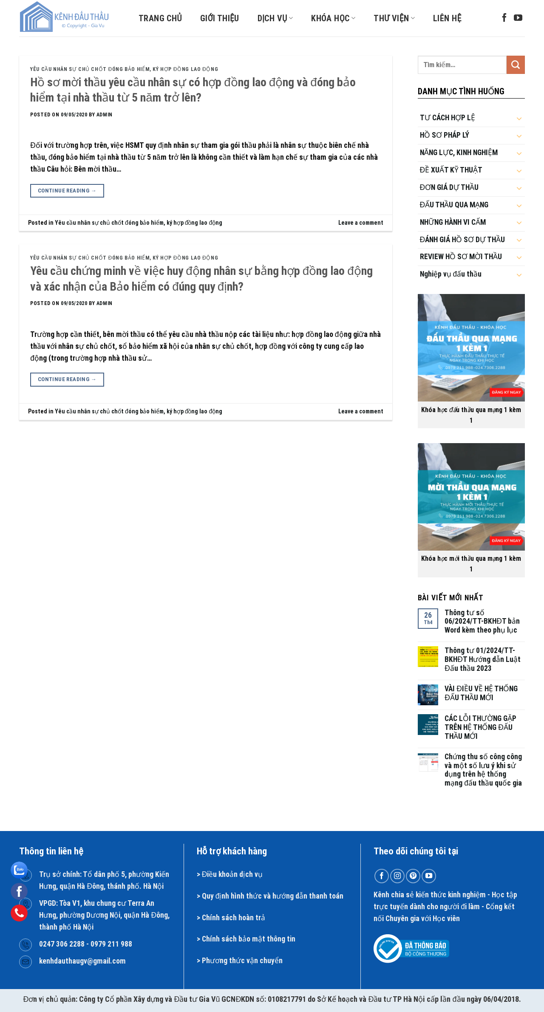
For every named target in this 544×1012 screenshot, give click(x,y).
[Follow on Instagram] (397, 876)
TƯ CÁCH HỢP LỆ (447, 117)
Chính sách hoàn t (230, 917)
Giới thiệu (219, 18)
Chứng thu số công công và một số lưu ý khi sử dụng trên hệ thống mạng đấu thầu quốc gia (483, 770)
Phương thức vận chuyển (242, 960)
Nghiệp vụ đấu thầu (451, 274)
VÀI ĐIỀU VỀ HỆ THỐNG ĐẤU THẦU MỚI (481, 693)
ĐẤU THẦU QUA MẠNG (454, 205)
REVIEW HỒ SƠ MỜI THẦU (461, 256)
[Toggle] (519, 118)
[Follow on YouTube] (518, 18)
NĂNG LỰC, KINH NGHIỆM (459, 152)
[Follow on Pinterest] (413, 876)
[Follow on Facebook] (504, 18)
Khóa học (333, 18)
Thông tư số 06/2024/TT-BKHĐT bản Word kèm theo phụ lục (482, 621)
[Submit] (516, 65)
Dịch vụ (275, 18)
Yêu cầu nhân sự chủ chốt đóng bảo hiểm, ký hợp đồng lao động (124, 69)
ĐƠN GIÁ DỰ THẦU (449, 187)
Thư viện (394, 18)
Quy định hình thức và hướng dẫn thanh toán (273, 896)
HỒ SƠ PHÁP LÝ (444, 135)
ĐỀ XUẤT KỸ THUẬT (451, 170)
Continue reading (67, 191)
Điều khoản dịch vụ (232, 874)
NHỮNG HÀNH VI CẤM (453, 222)
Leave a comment (360, 222)
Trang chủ (160, 18)
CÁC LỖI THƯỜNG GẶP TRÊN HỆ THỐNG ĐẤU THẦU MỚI (480, 727)
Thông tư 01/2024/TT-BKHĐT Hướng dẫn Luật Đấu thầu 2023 (483, 659)
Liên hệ (447, 18)
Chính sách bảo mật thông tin (248, 939)
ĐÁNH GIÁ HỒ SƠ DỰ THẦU (462, 239)
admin (104, 115)
